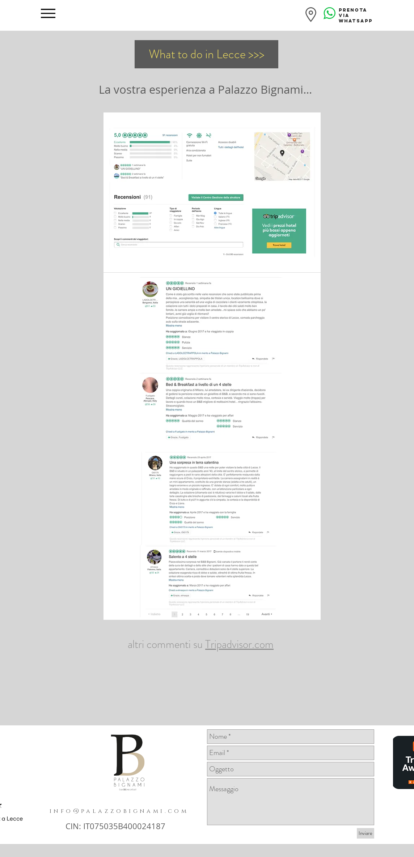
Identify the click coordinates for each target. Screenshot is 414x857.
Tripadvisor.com (239, 644)
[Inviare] (365, 833)
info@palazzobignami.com (119, 811)
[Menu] (48, 13)
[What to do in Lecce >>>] (206, 54)
